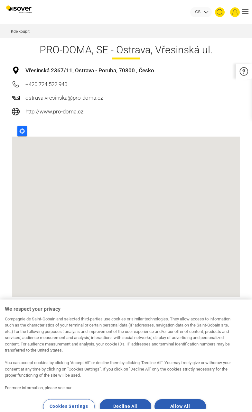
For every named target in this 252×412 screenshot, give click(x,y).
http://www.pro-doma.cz (54, 111)
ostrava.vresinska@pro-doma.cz (64, 97)
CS (198, 12)
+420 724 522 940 (46, 84)
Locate (22, 131)
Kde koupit (20, 31)
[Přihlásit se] (235, 12)
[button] (245, 12)
